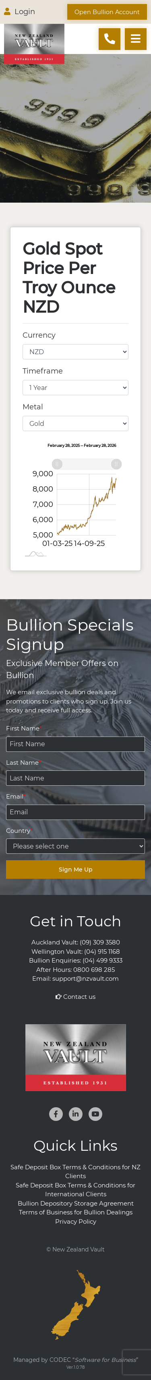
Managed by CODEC (75, 1359)
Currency (39, 335)
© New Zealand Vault (75, 1249)
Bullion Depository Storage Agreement (76, 1203)
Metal (33, 407)
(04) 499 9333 (102, 960)
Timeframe (43, 371)
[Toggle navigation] (135, 39)
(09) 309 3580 (100, 942)
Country (18, 830)
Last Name (22, 762)
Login (19, 11)
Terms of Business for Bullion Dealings (75, 1212)
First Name (22, 728)
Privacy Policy (75, 1221)
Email (14, 796)
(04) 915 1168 (102, 951)
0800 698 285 (94, 969)
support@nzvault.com (85, 978)
